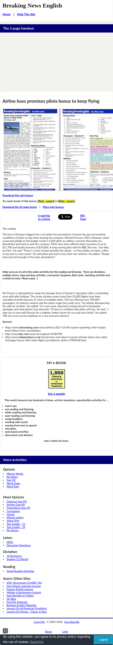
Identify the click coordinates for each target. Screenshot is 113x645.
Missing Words (15, 473)
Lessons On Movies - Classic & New (27, 611)
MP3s (10, 542)
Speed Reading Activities (20, 571)
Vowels (11, 514)
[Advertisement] (56, 62)
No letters (12, 476)
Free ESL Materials (17, 602)
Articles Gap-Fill (16, 504)
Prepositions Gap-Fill (18, 507)
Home (6, 14)
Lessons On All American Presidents (27, 608)
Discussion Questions (19, 545)
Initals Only (13, 520)
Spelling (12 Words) (17, 559)
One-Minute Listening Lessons (24, 586)
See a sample (56, 393)
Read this (37, 642)
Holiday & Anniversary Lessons (24, 592)
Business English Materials (21, 605)
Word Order (13, 483)
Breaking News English (32, 5)
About (48, 631)
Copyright (39, 622)
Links (65, 631)
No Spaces (12, 530)
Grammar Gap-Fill (17, 501)
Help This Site (26, 14)
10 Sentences (14, 555)
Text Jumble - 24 (16, 527)
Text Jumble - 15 (16, 524)
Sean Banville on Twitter (20, 595)
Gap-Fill (11, 480)
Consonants (13, 511)
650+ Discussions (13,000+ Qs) (24, 582)
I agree (103, 639)
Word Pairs (13, 486)
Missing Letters (15, 517)
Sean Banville (71, 622)
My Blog (11, 598)
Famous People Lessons (20, 589)
